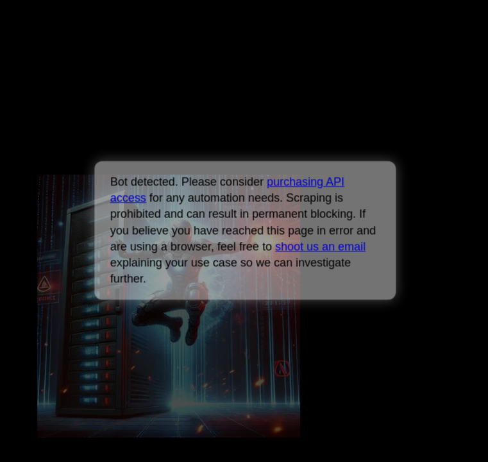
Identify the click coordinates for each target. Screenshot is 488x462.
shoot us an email (320, 246)
